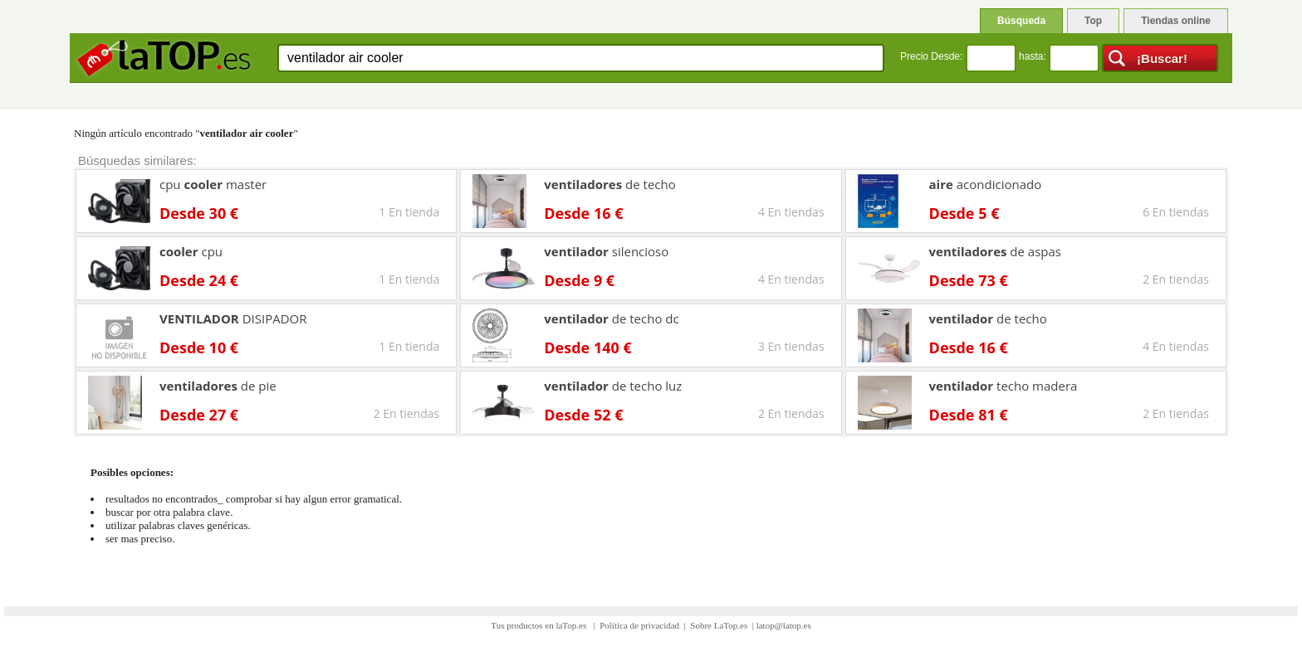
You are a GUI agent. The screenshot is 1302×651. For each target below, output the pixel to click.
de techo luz (613, 385)
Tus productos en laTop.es (540, 625)
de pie (218, 385)
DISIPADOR (232, 318)
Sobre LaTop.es (718, 625)
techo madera (1003, 385)
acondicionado (985, 184)
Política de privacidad (639, 625)
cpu (191, 251)
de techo (609, 184)
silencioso (606, 251)
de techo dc (611, 318)
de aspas (995, 251)
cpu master (213, 184)
